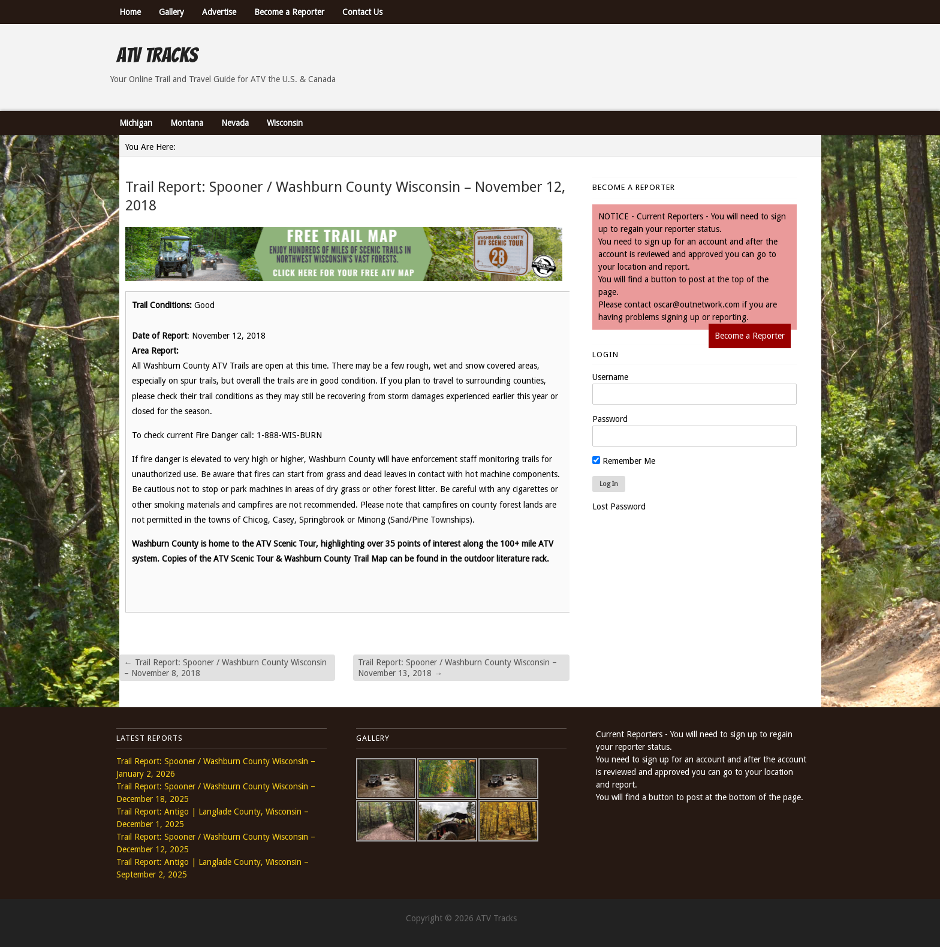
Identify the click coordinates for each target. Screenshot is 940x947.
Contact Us (362, 12)
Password (610, 419)
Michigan (135, 123)
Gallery (171, 12)
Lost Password (619, 506)
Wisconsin (285, 123)
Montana (186, 123)
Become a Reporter (289, 12)
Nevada (235, 123)
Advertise (219, 12)
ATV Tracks (156, 55)
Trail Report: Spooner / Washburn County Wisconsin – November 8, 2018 (225, 668)
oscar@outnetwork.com (696, 304)
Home (130, 12)
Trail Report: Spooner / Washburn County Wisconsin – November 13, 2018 (457, 668)
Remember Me (623, 461)
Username (610, 377)
